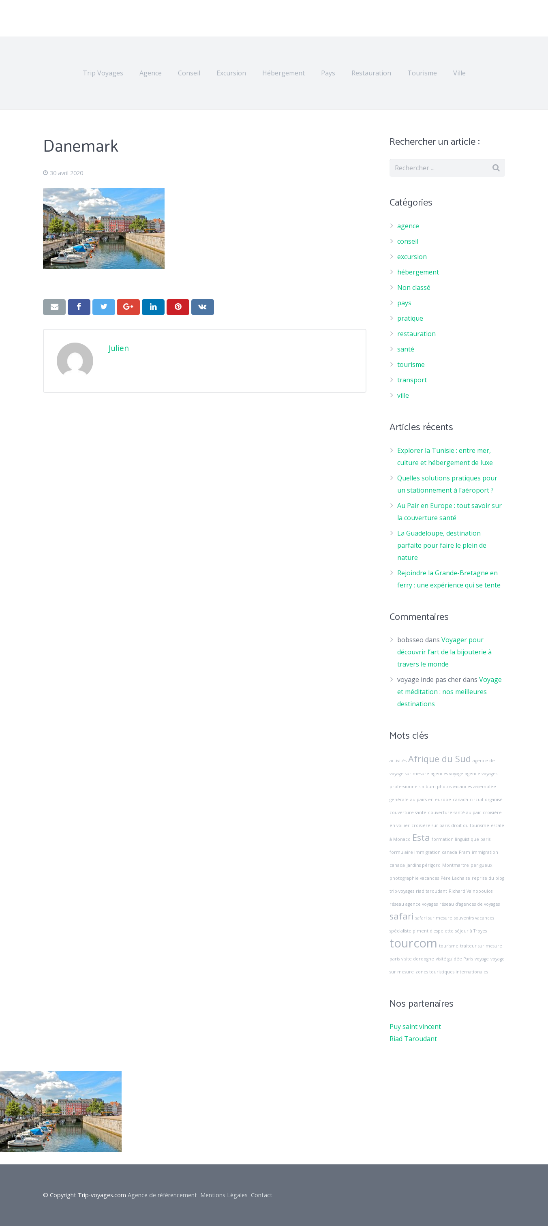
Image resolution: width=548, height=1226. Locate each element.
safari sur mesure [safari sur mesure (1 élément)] (433, 918)
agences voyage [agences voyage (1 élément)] (447, 773)
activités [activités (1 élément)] (398, 760)
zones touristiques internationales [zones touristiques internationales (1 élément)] (451, 972)
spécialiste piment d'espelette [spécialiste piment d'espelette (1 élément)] (422, 931)
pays (404, 302)
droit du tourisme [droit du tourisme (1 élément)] (470, 825)
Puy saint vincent (415, 1026)
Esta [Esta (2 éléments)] (421, 837)
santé (405, 349)
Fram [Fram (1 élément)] (464, 852)
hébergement (418, 272)
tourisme (411, 364)
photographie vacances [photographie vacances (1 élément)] (414, 878)
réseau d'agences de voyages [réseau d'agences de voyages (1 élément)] (469, 904)
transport (412, 379)
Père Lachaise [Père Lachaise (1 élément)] (455, 878)
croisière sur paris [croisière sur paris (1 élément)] (430, 825)
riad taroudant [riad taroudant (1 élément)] (431, 891)
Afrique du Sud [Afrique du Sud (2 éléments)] (439, 759)
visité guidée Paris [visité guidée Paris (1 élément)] (454, 959)
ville (403, 395)
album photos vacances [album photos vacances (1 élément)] (447, 786)
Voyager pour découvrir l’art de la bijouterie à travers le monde (444, 652)
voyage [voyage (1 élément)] (482, 959)
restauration (416, 333)
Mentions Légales (224, 1195)
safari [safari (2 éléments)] (402, 916)
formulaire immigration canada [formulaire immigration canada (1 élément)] (423, 852)
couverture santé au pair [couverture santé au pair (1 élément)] (454, 812)
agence (408, 225)
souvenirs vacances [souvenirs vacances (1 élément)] (474, 918)
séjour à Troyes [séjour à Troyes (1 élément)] (471, 931)
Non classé (413, 287)
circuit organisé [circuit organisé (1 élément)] (486, 799)
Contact (261, 1195)
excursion (412, 256)
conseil (407, 241)
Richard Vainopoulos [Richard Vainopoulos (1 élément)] (470, 891)
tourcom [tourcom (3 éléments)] (413, 943)
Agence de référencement (162, 1195)
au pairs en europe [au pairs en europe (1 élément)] (430, 799)
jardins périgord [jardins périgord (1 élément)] (424, 865)
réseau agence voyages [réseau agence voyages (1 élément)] (414, 904)
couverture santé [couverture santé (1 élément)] (408, 812)
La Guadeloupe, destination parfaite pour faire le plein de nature (441, 545)
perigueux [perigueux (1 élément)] (481, 865)
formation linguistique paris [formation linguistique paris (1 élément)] (461, 839)
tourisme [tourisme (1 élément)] (448, 946)
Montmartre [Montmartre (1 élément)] (455, 865)
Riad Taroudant (413, 1038)
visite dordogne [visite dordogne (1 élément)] (417, 959)
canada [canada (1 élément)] (460, 799)
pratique (410, 318)
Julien (119, 348)
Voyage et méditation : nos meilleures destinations (449, 691)
